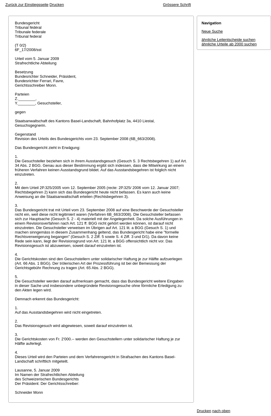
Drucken (57, 4)
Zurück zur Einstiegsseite (26, 4)
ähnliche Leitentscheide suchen (228, 39)
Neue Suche (212, 31)
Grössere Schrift (177, 4)
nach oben (221, 411)
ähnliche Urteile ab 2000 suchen (229, 44)
